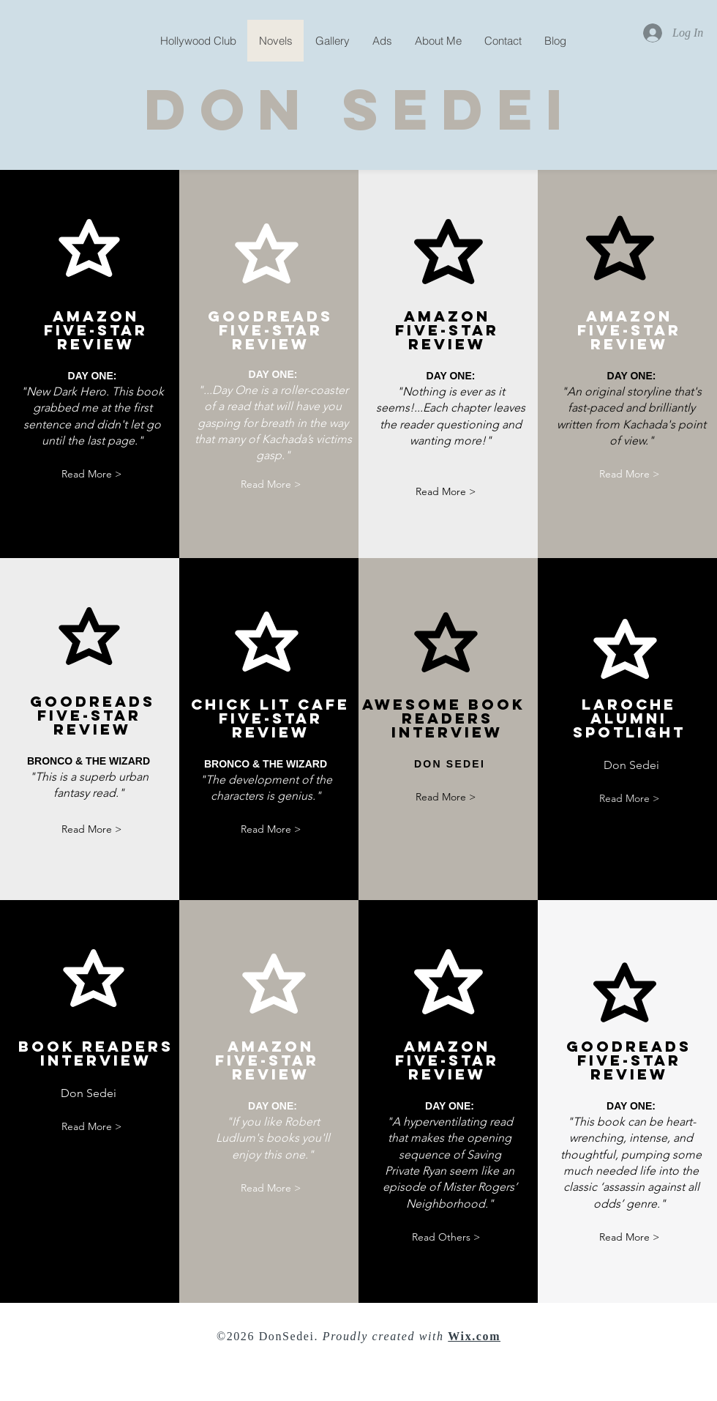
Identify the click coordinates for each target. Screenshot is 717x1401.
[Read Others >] (445, 1237)
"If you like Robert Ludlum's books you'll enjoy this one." (273, 1138)
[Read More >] (91, 474)
